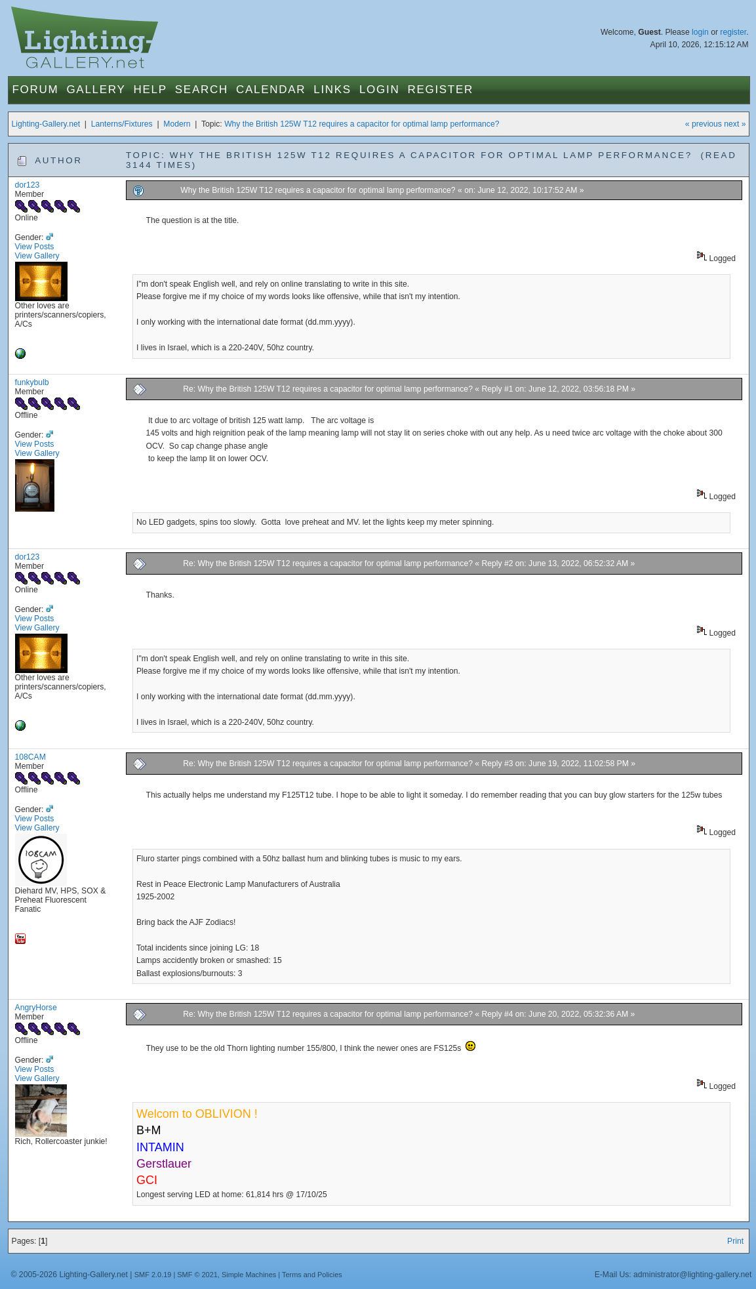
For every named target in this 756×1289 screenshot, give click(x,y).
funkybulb (32, 382)
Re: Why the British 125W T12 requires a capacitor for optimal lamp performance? (328, 389)
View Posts (34, 246)
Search (201, 89)
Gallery (95, 89)
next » (735, 124)
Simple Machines (249, 1275)
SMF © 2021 (197, 1275)
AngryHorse (36, 1007)
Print (735, 1241)
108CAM (30, 757)
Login (379, 89)
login (700, 32)
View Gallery (37, 255)
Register (440, 89)
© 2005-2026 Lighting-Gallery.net (69, 1274)
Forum (35, 89)
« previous (703, 124)
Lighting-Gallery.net (46, 124)
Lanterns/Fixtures (122, 124)
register (733, 32)
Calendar (271, 89)
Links (332, 89)
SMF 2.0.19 (153, 1275)
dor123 (27, 185)
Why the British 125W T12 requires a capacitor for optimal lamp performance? (361, 124)
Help (150, 89)
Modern (176, 124)
